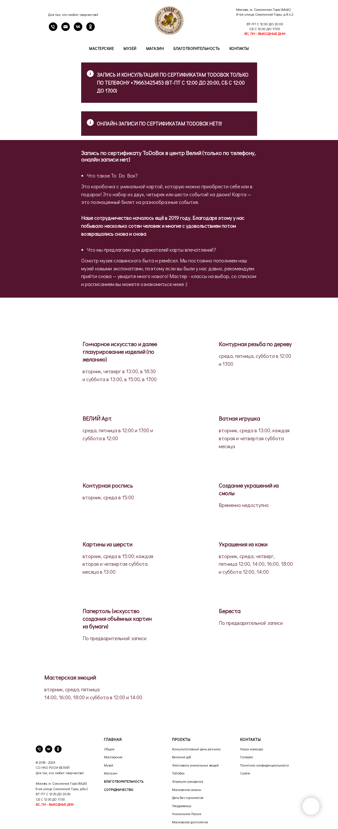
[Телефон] (53, 29)
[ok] (58, 749)
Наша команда (251, 749)
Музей (130, 48)
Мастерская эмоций (70, 677)
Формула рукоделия (187, 781)
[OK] (90, 29)
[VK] (78, 29)
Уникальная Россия (186, 813)
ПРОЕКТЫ (181, 739)
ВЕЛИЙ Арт (97, 418)
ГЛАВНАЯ (113, 739)
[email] (65, 29)
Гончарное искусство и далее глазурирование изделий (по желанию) (120, 351)
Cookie (245, 773)
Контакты (239, 48)
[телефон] (39, 749)
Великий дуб (181, 757)
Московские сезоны (186, 789)
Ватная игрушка (239, 418)
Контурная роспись (108, 485)
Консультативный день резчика (196, 749)
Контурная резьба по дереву (255, 344)
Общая (109, 749)
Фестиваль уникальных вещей (195, 765)
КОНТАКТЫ (250, 739)
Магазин (155, 48)
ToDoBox (178, 773)
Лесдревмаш (181, 805)
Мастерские (101, 48)
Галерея (246, 757)
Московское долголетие (190, 822)
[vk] (48, 749)
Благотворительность (196, 48)
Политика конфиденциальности (264, 765)
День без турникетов (187, 797)
